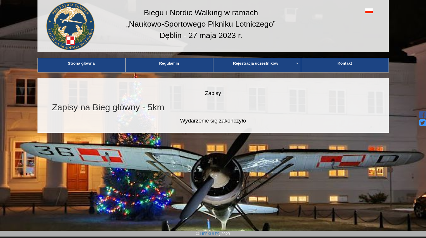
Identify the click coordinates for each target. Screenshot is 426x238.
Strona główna (81, 63)
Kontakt (345, 63)
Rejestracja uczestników (266, 63)
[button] (356, 10)
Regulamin (169, 63)
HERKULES (209, 233)
